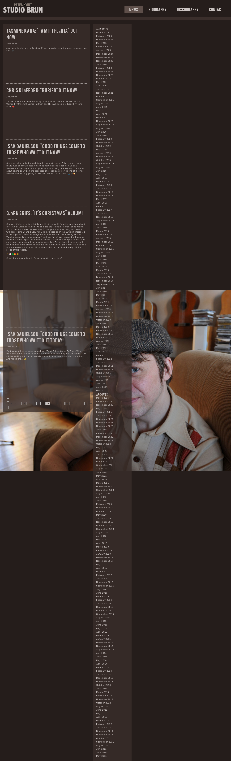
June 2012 (101, 344)
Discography (188, 9)
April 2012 (101, 351)
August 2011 (103, 380)
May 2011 (101, 390)
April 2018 (101, 178)
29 (53, 404)
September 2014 (105, 284)
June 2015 (101, 259)
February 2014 (104, 305)
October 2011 (103, 373)
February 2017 (104, 210)
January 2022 (103, 89)
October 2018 (103, 160)
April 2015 (101, 266)
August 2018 (103, 167)
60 (77, 404)
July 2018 (101, 171)
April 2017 (101, 203)
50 (72, 404)
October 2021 (103, 96)
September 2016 (105, 220)
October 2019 (103, 146)
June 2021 (101, 107)
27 (43, 404)
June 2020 (101, 135)
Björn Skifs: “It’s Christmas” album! (44, 213)
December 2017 (104, 192)
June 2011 (101, 387)
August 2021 (103, 103)
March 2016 (102, 231)
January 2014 (103, 309)
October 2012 (103, 337)
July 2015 (101, 256)
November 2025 (104, 39)
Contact (216, 9)
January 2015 (103, 273)
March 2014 (102, 302)
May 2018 (101, 174)
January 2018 (103, 188)
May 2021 (101, 110)
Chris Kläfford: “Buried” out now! (41, 90)
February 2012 (104, 359)
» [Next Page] (85, 404)
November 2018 (104, 156)
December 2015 (104, 242)
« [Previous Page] (15, 404)
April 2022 (101, 85)
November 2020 (104, 121)
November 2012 (104, 334)
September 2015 (105, 249)
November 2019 (104, 142)
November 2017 (104, 195)
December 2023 (104, 57)
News (133, 9)
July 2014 (101, 288)
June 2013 (101, 323)
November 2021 (104, 93)
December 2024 (104, 54)
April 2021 (101, 114)
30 (58, 404)
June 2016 (101, 227)
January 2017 (103, 213)
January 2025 (103, 50)
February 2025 (104, 46)
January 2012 (103, 362)
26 (38, 404)
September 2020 (105, 124)
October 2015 (103, 245)
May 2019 (101, 149)
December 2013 (104, 312)
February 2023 (104, 68)
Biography (158, 9)
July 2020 (101, 132)
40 (67, 404)
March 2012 (102, 355)
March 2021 (102, 117)
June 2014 (101, 291)
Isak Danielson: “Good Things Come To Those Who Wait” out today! (45, 337)
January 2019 (103, 153)
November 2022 (104, 75)
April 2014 (101, 298)
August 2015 (103, 252)
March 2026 (102, 32)
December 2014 (104, 277)
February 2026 (104, 36)
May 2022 (101, 82)
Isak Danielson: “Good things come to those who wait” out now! (45, 149)
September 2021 (105, 100)
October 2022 (103, 78)
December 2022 (104, 71)
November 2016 (104, 217)
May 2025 (101, 43)
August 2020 (103, 128)
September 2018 (105, 163)
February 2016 (104, 234)
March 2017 (102, 206)
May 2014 (101, 295)
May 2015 (101, 263)
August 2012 (103, 341)
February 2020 (104, 139)
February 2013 (104, 330)
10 (24, 404)
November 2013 (104, 316)
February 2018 (104, 185)
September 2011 (105, 376)
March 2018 (102, 181)
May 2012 (101, 348)
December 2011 (104, 366)
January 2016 (103, 238)
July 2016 (101, 224)
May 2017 (101, 199)
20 (29, 404)
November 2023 (104, 61)
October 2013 (103, 320)
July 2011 (101, 383)
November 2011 (104, 369)
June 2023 (101, 64)
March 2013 (102, 327)
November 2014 (104, 281)
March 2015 (102, 270)
